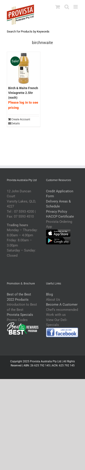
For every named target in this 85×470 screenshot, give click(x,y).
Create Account (20, 119)
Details (15, 123)
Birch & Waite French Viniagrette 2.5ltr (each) (23, 92)
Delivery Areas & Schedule (58, 204)
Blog (49, 294)
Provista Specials (20, 315)
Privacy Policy (56, 211)
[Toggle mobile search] (66, 7)
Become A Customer (62, 304)
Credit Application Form (59, 193)
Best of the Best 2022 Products (19, 297)
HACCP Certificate (60, 216)
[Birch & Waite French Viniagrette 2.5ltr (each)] (23, 68)
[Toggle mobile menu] (75, 7)
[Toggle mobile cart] (57, 7)
